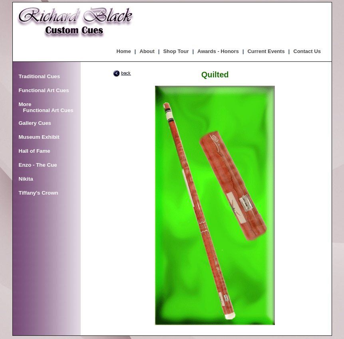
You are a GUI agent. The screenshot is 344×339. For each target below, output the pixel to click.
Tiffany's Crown (38, 193)
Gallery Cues (35, 123)
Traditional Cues (39, 76)
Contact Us (307, 51)
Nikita (26, 179)
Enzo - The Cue (38, 165)
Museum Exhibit (39, 137)
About (147, 51)
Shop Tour (176, 51)
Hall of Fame (34, 151)
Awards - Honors (218, 51)
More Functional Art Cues (46, 107)
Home (124, 51)
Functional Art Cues (44, 90)
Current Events (265, 51)
